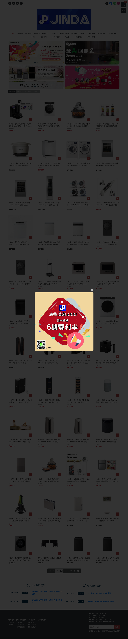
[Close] (92, 290)
